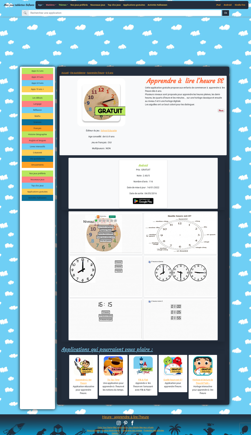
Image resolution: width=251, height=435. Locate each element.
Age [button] (40, 5)
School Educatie (109, 130)
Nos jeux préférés (79, 5)
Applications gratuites (134, 5)
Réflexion (37, 110)
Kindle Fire (240, 5)
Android (228, 5)
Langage (37, 104)
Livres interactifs (37, 146)
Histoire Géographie (37, 134)
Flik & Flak (143, 379)
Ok (225, 12)
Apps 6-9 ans (37, 83)
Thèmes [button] (62, 5)
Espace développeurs (111, 430)
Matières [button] (50, 5)
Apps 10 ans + (37, 89)
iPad (218, 5)
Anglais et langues (37, 140)
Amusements (37, 164)
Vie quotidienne (37, 158)
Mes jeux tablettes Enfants (19, 5)
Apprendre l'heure (95, 72)
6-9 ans (109, 72)
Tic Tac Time (113, 379)
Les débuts (37, 97)
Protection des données (154, 430)
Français (37, 128)
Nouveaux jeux (97, 5)
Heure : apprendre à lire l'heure (125, 417)
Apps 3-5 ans (37, 77)
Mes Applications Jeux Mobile (126, 427)
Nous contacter (93, 430)
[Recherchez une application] (124, 13)
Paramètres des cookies (131, 430)
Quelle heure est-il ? (172, 379)
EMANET (115, 433)
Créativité (37, 152)
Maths (37, 116)
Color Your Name (105, 427)
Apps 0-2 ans (37, 71)
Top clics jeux (114, 5)
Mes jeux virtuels (146, 427)
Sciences (37, 122)
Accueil (65, 72)
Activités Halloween (157, 5)
